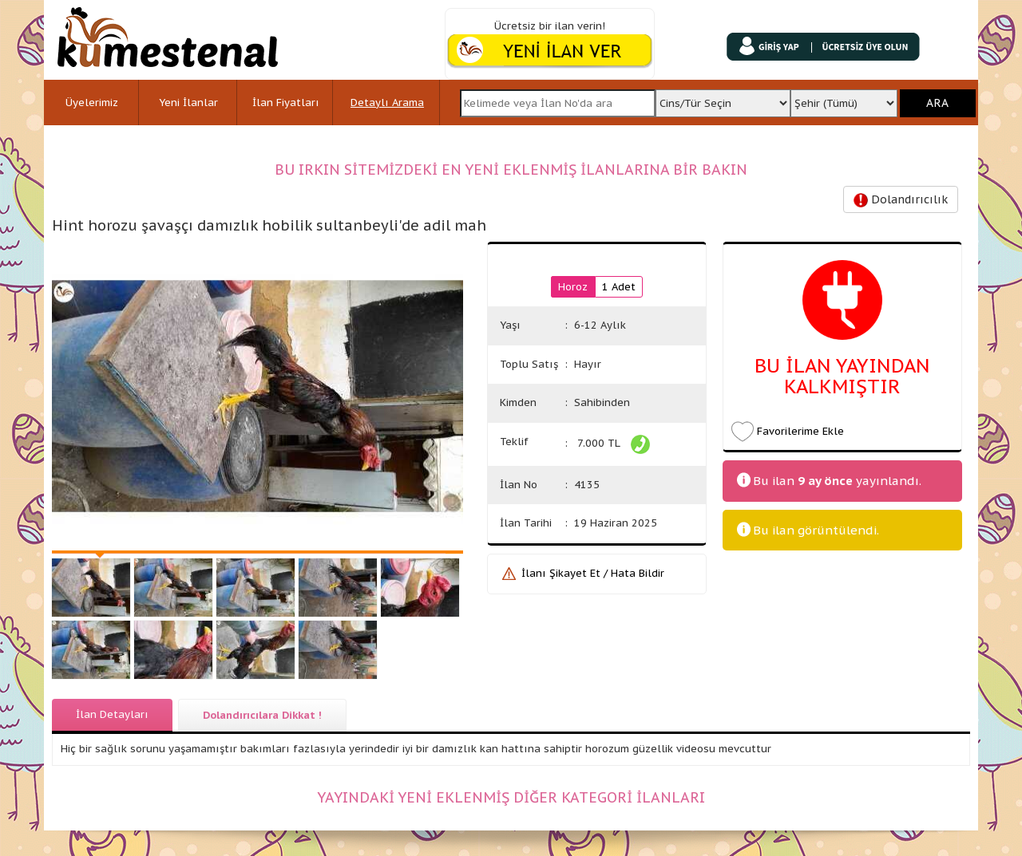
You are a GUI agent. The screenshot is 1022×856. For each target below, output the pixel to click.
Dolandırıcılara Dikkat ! (262, 715)
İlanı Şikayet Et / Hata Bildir (592, 573)
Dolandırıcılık (901, 199)
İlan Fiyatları (285, 102)
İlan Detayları (112, 714)
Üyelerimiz (91, 102)
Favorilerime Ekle (800, 431)
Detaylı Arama (387, 102)
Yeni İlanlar (188, 102)
